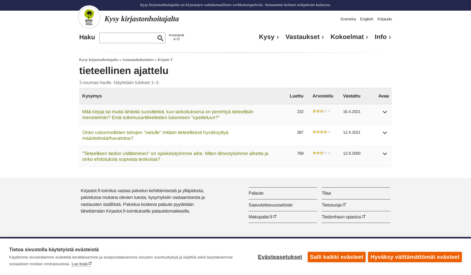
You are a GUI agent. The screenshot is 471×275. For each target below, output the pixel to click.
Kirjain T (165, 59)
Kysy (266, 37)
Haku (87, 37)
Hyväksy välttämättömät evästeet (414, 257)
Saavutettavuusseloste (270, 204)
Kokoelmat (347, 37)
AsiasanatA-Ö (176, 37)
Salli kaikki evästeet (336, 257)
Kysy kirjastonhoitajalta (98, 59)
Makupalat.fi (260, 216)
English (366, 19)
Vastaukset (302, 37)
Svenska (348, 19)
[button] (385, 114)
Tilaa (326, 193)
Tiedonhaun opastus (341, 216)
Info (381, 37)
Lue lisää (79, 264)
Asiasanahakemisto (138, 59)
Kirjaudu (384, 19)
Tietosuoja (332, 204)
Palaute (256, 193)
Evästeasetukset (279, 257)
